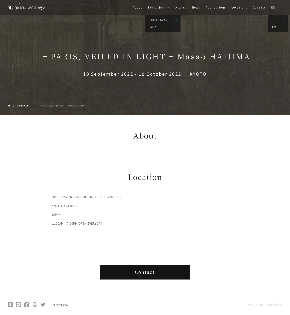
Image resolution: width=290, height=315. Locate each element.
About (137, 7)
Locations (239, 7)
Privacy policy (60, 304)
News (196, 7)
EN (273, 7)
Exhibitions (157, 7)
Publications (216, 7)
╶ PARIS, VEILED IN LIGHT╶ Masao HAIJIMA (61, 105)
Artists (180, 7)
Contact (259, 7)
